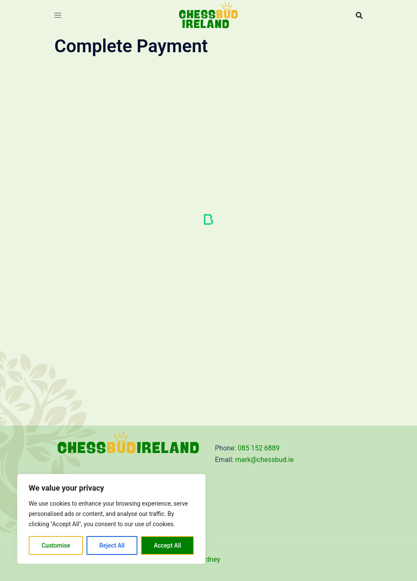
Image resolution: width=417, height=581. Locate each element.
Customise (56, 545)
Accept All (167, 545)
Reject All (112, 545)
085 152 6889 (259, 448)
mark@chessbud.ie (264, 460)
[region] (111, 519)
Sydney (209, 559)
